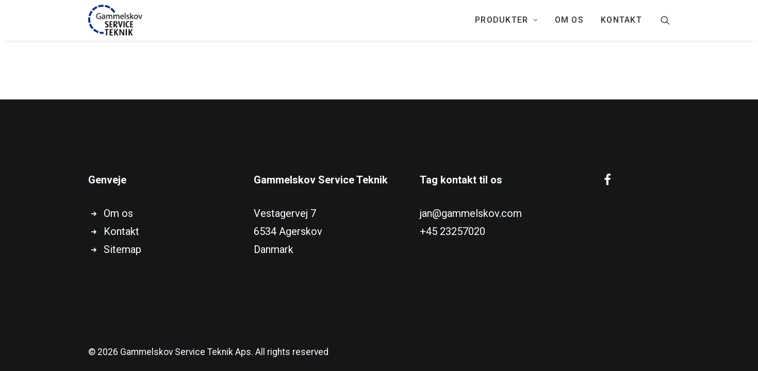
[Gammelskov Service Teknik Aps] (115, 20)
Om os (569, 20)
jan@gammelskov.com (471, 213)
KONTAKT (621, 20)
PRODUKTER (506, 20)
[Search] (665, 20)
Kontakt (121, 231)
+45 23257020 (452, 231)
